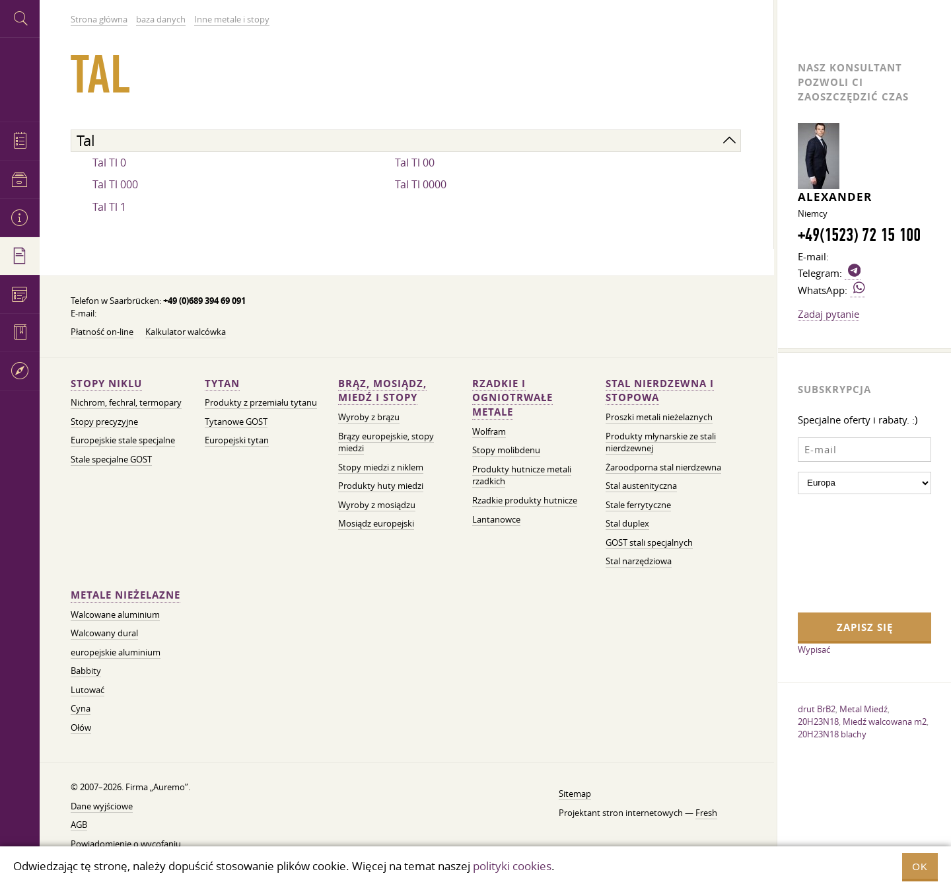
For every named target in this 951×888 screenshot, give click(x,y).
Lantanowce (496, 519)
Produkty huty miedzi (380, 486)
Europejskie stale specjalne (123, 440)
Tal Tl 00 (415, 162)
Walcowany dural (104, 633)
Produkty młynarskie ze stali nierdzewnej (661, 443)
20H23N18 (818, 721)
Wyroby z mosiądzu (376, 505)
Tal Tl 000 (115, 184)
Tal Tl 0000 (420, 184)
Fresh (706, 813)
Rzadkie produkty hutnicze (524, 500)
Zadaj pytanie (828, 313)
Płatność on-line (102, 332)
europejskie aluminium (115, 652)
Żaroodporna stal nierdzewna (663, 467)
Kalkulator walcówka (185, 332)
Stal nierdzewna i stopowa (660, 391)
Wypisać (814, 649)
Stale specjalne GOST (111, 459)
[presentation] (852, 551)
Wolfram (489, 431)
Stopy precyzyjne (104, 421)
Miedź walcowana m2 (885, 721)
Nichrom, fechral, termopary (126, 402)
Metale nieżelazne (125, 595)
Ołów (81, 727)
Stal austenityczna (641, 486)
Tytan (222, 383)
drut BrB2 (816, 709)
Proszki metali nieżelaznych (659, 417)
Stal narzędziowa (639, 561)
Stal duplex (627, 523)
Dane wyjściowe (102, 806)
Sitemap (575, 793)
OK (920, 866)
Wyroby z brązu (369, 417)
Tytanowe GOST (236, 421)
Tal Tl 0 (109, 162)
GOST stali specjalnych (649, 542)
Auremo (20, 77)
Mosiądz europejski (376, 523)
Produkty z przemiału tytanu (261, 402)
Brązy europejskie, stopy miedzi (386, 443)
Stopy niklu (106, 383)
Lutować (87, 690)
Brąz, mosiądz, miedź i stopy (382, 391)
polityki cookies (512, 865)
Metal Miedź (863, 709)
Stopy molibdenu (506, 450)
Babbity (86, 671)
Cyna (80, 708)
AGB (79, 825)
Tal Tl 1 (109, 207)
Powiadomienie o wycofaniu (126, 844)
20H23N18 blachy (832, 734)
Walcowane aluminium (115, 614)
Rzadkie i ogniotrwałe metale (512, 398)
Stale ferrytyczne (638, 505)
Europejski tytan (237, 440)
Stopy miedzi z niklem (380, 467)
